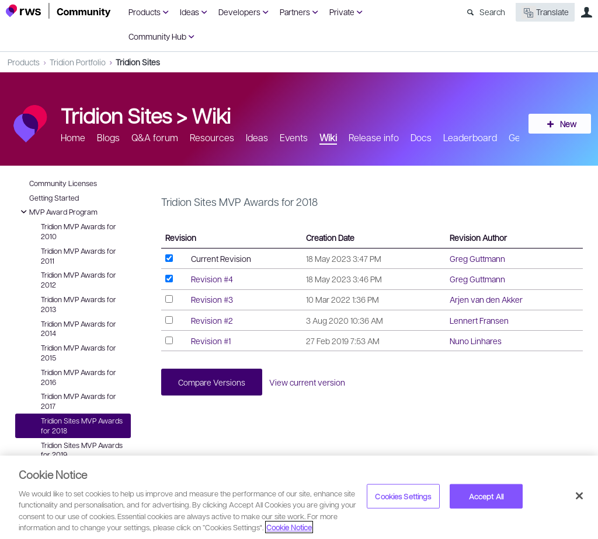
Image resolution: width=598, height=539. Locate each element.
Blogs (108, 137)
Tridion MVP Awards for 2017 (78, 401)
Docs (421, 137)
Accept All (486, 496)
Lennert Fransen (479, 320)
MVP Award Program (58, 212)
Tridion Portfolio (78, 62)
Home (73, 137)
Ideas (189, 11)
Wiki (211, 115)
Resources (212, 137)
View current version (309, 382)
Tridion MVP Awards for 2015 (78, 352)
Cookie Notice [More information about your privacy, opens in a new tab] (289, 527)
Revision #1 (211, 340)
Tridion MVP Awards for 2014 (78, 328)
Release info (374, 137)
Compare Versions (212, 382)
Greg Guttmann (477, 258)
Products (144, 11)
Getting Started (54, 197)
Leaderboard (470, 137)
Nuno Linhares (476, 340)
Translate (545, 12)
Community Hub (157, 36)
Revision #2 (212, 320)
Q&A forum (154, 137)
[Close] (579, 496)
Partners (295, 11)
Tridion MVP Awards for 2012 (78, 279)
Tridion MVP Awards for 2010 (78, 231)
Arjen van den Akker (486, 299)
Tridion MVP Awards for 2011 (78, 255)
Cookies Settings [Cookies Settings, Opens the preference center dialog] (403, 496)
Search (492, 11)
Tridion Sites (138, 62)
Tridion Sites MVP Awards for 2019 (82, 450)
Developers (239, 11)
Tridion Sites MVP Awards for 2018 (82, 425)
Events (294, 137)
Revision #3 (212, 299)
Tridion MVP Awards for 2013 (78, 304)
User (586, 12)
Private (341, 11)
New (566, 123)
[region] (299, 497)
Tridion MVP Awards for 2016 (78, 377)
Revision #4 (212, 279)
